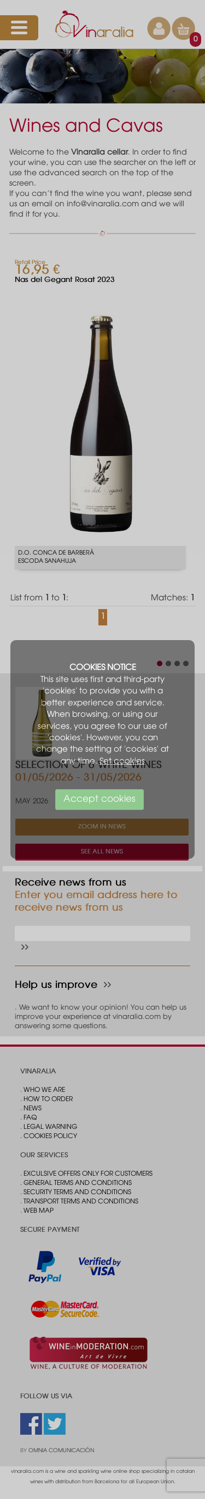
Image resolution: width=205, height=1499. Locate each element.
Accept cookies (99, 799)
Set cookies (122, 761)
